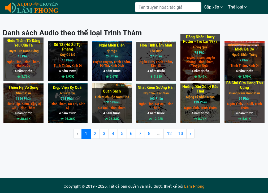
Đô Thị (104, 66)
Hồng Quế (200, 47)
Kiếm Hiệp (28, 104)
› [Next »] (190, 133)
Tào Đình (156, 51)
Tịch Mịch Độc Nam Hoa (112, 97)
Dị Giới (248, 104)
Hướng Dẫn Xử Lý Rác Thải (200, 89)
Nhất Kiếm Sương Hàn (156, 87)
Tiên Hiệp (13, 104)
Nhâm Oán (23, 93)
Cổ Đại (102, 108)
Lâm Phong (194, 186)
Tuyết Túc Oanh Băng (23, 51)
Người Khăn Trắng (244, 55)
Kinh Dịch (117, 66)
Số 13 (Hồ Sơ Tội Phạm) (68, 47)
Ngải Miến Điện (112, 45)
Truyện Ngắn (200, 66)
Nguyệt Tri (67, 93)
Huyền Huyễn (102, 62)
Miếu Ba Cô (244, 49)
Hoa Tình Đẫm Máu (156, 45)
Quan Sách (112, 91)
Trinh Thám (30, 62)
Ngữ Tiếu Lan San (156, 93)
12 (169, 133)
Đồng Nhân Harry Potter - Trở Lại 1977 (200, 39)
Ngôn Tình (14, 62)
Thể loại (237, 7)
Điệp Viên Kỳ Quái (68, 87)
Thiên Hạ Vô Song (23, 87)
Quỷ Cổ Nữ (67, 55)
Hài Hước (23, 66)
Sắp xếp (213, 7)
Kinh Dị (76, 66)
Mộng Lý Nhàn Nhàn (200, 97)
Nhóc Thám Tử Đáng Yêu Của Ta (23, 43)
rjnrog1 (112, 51)
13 (180, 133)
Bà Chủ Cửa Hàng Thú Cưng (244, 85)
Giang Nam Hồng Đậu (244, 93)
